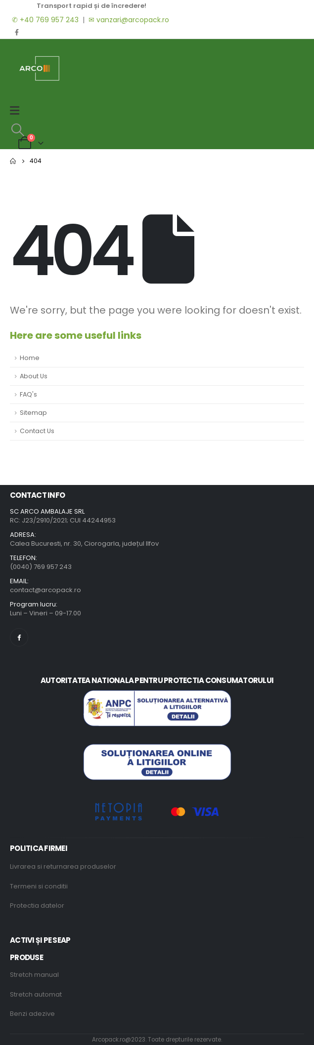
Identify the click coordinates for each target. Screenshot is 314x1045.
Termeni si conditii (39, 886)
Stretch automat (36, 994)
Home (30, 358)
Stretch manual (34, 974)
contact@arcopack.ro (45, 590)
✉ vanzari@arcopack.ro (129, 20)
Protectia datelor (37, 905)
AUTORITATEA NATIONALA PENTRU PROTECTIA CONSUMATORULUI (157, 680)
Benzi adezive (32, 1013)
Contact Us (37, 431)
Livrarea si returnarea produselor (63, 866)
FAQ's (28, 394)
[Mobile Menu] (18, 111)
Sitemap (33, 412)
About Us (33, 376)
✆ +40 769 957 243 (44, 20)
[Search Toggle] (17, 129)
